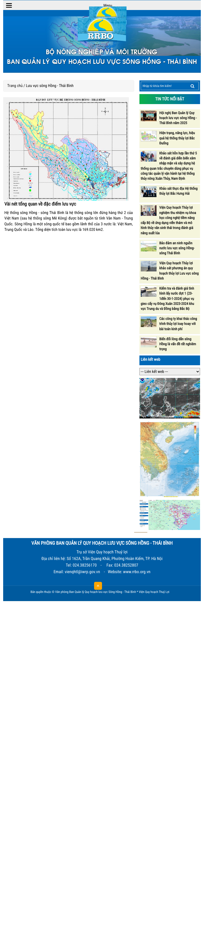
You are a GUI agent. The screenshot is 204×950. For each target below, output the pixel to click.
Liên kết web (150, 359)
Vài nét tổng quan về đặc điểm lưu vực (40, 204)
